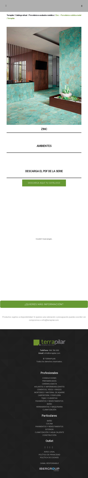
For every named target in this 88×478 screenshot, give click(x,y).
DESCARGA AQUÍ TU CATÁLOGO (44, 183)
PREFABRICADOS (49, 381)
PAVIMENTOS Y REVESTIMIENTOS (49, 401)
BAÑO (49, 404)
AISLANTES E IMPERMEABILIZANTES (49, 386)
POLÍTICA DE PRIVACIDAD (49, 454)
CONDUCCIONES (49, 378)
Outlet (49, 441)
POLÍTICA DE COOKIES (49, 457)
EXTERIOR (49, 429)
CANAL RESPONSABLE (49, 463)
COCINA (49, 423)
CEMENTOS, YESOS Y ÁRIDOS (49, 389)
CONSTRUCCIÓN (49, 435)
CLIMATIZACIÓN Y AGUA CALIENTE (49, 432)
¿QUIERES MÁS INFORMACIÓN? (44, 304)
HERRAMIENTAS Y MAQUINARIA (49, 407)
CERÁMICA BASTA (49, 384)
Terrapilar (10, 15)
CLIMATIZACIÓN (49, 409)
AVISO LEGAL (49, 452)
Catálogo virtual (21, 15)
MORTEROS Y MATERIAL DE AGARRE (49, 392)
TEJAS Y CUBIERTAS (49, 398)
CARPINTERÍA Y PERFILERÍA (49, 395)
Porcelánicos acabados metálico (41, 15)
